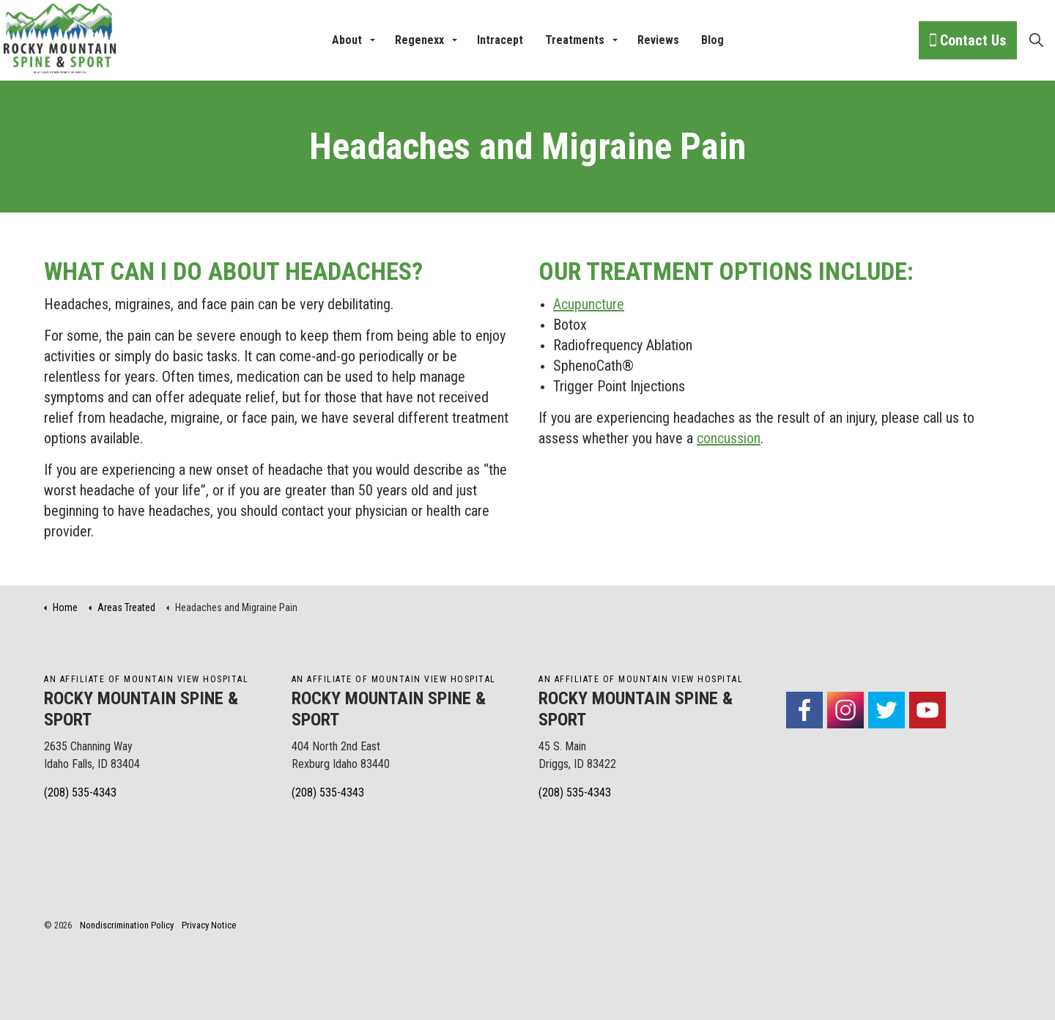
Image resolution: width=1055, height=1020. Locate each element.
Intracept (500, 40)
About (347, 40)
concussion (728, 438)
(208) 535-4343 (80, 792)
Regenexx (419, 40)
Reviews (658, 40)
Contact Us (967, 40)
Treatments (574, 40)
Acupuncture (588, 304)
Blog (712, 40)
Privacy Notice (209, 925)
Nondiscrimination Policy (127, 925)
